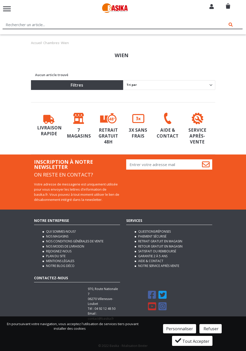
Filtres (77, 85)
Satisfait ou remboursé (156, 251)
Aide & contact (150, 261)
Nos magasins (56, 236)
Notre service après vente (158, 266)
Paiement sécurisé (151, 236)
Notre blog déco (59, 266)
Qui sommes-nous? (60, 231)
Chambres (51, 42)
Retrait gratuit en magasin (159, 241)
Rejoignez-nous (58, 251)
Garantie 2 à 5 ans (152, 256)
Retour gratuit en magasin (160, 246)
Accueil (36, 42)
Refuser (210, 329)
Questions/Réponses (154, 231)
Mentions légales (59, 261)
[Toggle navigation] (7, 8)
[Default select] (169, 85)
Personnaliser (179, 329)
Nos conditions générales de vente (74, 241)
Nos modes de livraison (64, 246)
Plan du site (55, 256)
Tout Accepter (192, 340)
